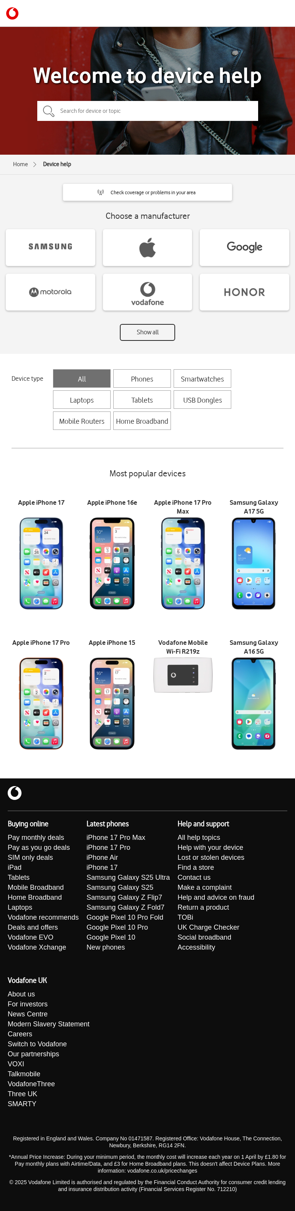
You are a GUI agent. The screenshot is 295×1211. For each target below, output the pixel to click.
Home (20, 164)
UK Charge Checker (208, 927)
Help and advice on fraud (215, 897)
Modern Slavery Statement (48, 1024)
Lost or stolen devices (210, 857)
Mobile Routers (81, 421)
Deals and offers (33, 927)
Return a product (203, 907)
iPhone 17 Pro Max (115, 837)
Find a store (195, 867)
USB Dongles (202, 400)
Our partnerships (33, 1054)
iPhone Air (102, 857)
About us (21, 994)
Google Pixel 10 (110, 937)
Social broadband (204, 937)
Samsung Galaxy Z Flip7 (124, 897)
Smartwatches (202, 379)
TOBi (185, 917)
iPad (15, 867)
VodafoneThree (31, 1084)
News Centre (28, 1014)
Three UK (22, 1094)
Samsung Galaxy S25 (119, 887)
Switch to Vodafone (37, 1044)
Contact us (193, 877)
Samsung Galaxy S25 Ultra (128, 877)
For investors (28, 1004)
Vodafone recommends (43, 917)
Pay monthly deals (36, 837)
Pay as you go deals (39, 847)
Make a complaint (204, 887)
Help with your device (210, 847)
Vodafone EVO (30, 937)
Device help (57, 164)
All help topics (198, 837)
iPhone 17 (102, 867)
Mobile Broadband (36, 887)
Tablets (142, 400)
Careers (20, 1034)
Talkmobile (24, 1074)
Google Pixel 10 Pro (117, 927)
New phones (105, 947)
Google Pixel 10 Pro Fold (124, 917)
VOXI (16, 1064)
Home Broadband (142, 421)
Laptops (82, 400)
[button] (147, 192)
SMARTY (22, 1104)
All (82, 379)
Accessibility (196, 947)
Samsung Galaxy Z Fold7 (125, 907)
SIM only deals (30, 857)
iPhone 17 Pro (108, 847)
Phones (142, 379)
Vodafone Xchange (37, 947)
